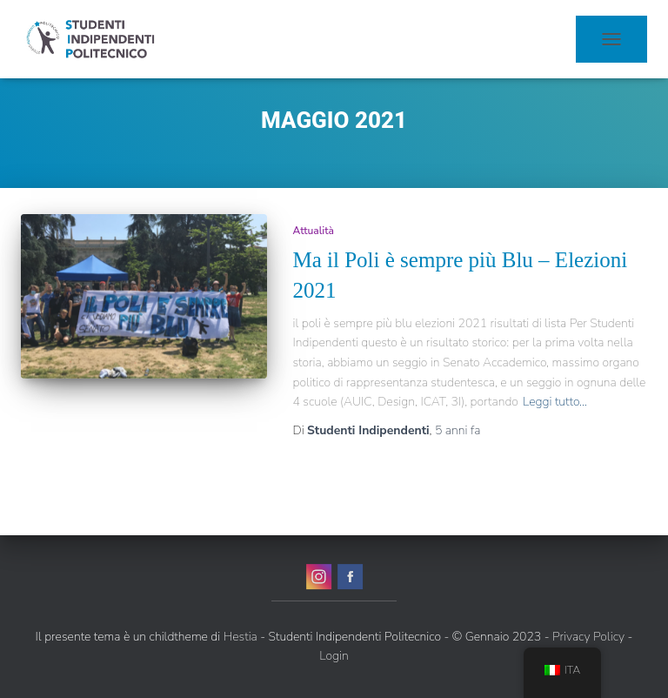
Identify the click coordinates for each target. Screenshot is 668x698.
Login (334, 656)
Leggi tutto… (555, 401)
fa (457, 430)
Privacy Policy (588, 636)
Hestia (240, 636)
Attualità (313, 231)
